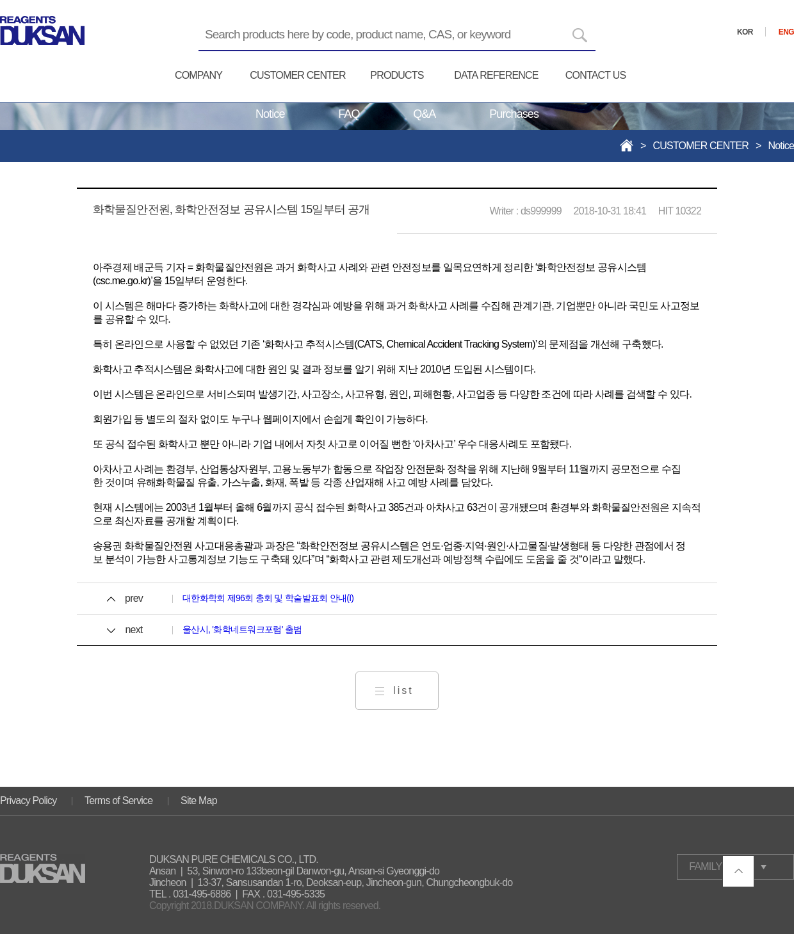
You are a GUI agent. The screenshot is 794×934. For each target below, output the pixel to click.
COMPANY (198, 75)
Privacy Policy (28, 800)
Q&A (424, 114)
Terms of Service (118, 800)
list (403, 690)
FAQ (348, 114)
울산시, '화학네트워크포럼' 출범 (242, 629)
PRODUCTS (396, 75)
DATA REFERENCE (496, 75)
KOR (745, 32)
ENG (786, 32)
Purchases (514, 114)
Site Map (199, 800)
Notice (270, 114)
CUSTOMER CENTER (298, 75)
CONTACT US (595, 75)
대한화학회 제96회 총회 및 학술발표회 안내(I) (267, 598)
